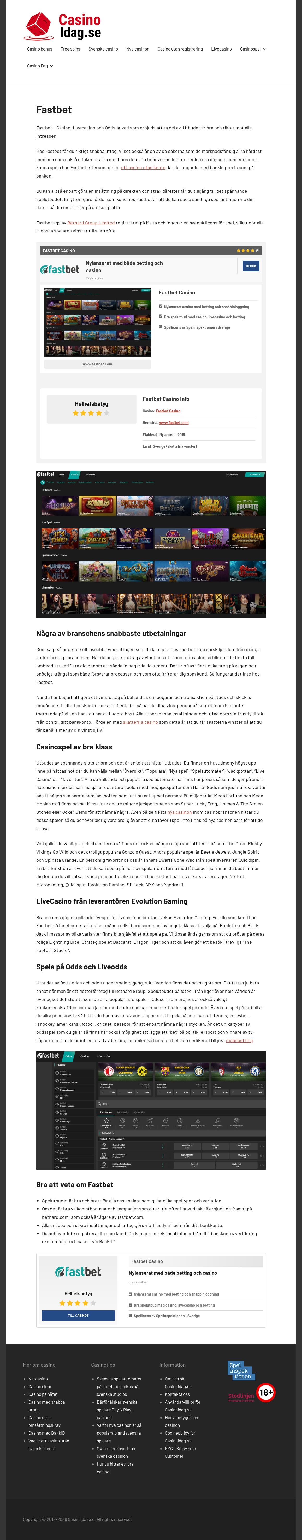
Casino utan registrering (180, 48)
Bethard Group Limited (91, 222)
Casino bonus (39, 48)
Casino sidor (39, 1386)
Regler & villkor (95, 278)
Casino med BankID (46, 1432)
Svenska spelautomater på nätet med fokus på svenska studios (119, 1386)
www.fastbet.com (97, 364)
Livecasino (221, 48)
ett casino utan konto (143, 167)
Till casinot (78, 1315)
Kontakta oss (177, 1394)
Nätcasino (38, 1378)
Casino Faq (39, 65)
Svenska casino (103, 48)
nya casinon (180, 812)
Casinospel (252, 48)
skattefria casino (140, 722)
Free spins (70, 48)
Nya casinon (137, 48)
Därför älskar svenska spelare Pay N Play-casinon (117, 1409)
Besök (251, 266)
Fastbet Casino (168, 411)
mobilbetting (239, 1040)
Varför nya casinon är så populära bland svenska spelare (119, 1432)
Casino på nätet (43, 1394)
